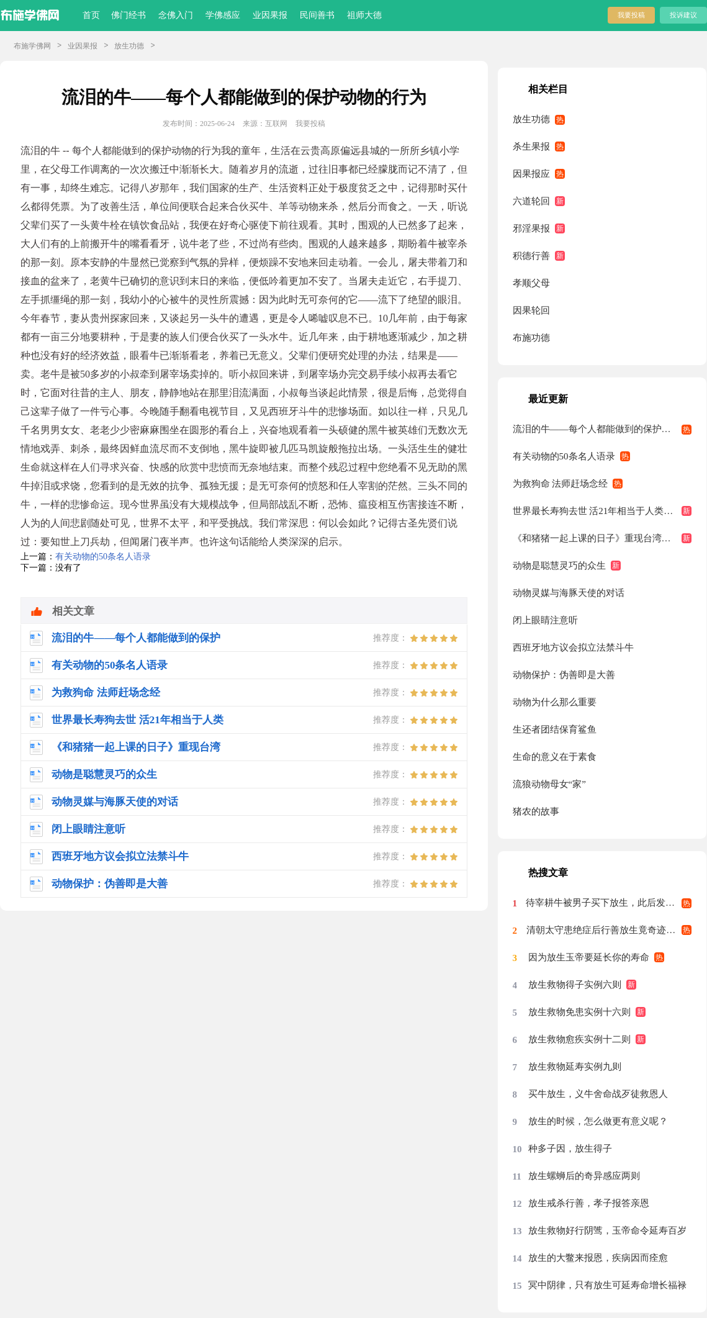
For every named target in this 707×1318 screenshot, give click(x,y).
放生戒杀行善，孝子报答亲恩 (588, 1203)
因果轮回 (531, 310)
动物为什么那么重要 (555, 702)
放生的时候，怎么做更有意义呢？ (598, 1121)
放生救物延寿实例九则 (574, 1067)
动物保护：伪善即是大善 (564, 675)
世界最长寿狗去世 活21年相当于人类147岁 (600, 511)
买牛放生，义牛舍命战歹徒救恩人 (598, 1094)
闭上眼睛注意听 (545, 620)
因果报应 (531, 174)
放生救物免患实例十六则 (579, 1012)
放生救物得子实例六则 (574, 985)
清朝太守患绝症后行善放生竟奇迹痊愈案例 (608, 930)
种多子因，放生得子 (570, 1148)
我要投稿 (631, 15)
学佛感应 (222, 15)
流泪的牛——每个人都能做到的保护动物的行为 (602, 429)
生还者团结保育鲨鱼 (555, 729)
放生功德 (129, 46)
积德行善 (531, 256)
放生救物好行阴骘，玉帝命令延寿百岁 (607, 1230)
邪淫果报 (531, 228)
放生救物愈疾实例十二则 (579, 1039)
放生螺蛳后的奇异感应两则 (584, 1176)
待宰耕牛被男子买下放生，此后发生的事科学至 (609, 903)
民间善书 (317, 15)
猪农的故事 (536, 811)
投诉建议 (683, 15)
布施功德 (531, 338)
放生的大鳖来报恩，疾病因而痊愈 (598, 1258)
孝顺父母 (531, 283)
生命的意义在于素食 (555, 757)
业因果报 (270, 15)
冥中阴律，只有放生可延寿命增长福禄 (607, 1285)
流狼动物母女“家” (549, 784)
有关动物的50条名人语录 (103, 556)
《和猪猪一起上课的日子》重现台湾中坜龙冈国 (602, 538)
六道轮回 (531, 201)
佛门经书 (128, 15)
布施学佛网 (32, 46)
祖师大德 (364, 15)
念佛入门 (175, 15)
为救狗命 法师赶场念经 (560, 484)
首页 (91, 15)
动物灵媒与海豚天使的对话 (568, 593)
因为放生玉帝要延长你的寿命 (588, 957)
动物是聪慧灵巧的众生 (559, 566)
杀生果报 (531, 146)
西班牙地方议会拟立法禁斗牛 (573, 647)
